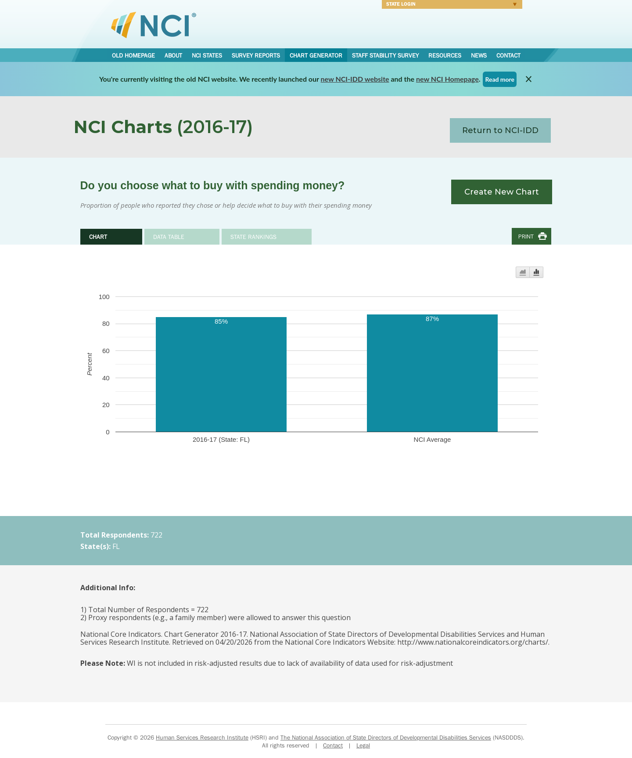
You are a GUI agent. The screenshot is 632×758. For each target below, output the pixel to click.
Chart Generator (316, 55)
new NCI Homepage (447, 79)
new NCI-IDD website (355, 79)
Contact (508, 55)
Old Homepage (133, 55)
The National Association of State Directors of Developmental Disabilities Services (385, 737)
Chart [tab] (98, 236)
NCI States (207, 55)
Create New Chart (501, 192)
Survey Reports (256, 55)
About (173, 55)
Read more (499, 79)
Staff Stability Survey (385, 55)
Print (526, 236)
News (479, 55)
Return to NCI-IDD (500, 130)
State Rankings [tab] (253, 236)
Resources (444, 55)
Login (449, 5)
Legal (363, 745)
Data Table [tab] (168, 236)
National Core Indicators (154, 24)
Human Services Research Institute (202, 737)
